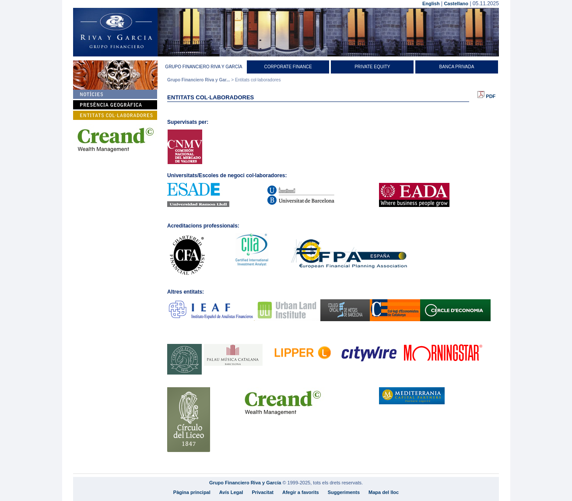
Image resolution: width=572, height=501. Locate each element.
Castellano (456, 3)
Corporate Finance (288, 66)
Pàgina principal (192, 492)
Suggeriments (344, 492)
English (431, 3)
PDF (486, 96)
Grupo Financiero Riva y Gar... (198, 79)
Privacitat (263, 492)
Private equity (372, 66)
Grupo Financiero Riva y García (203, 66)
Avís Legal (231, 492)
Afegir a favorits (300, 492)
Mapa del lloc (383, 492)
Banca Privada (456, 66)
